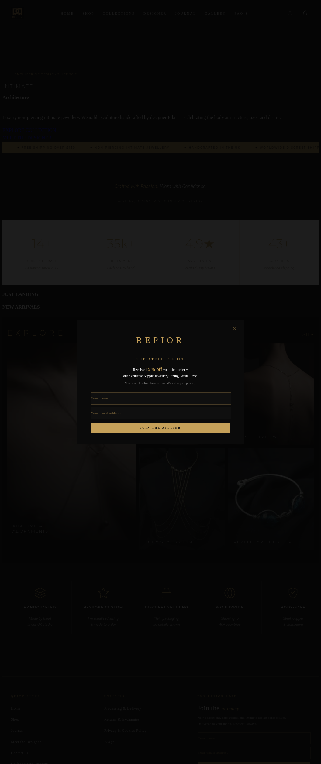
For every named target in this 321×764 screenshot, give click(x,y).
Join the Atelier (160, 427)
